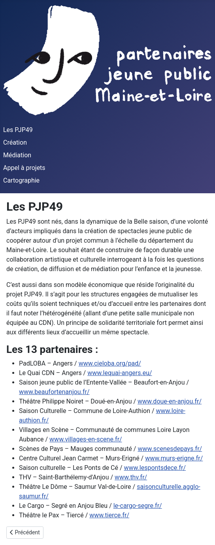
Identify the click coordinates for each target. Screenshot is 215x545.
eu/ (147, 373)
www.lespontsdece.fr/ (155, 467)
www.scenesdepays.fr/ (170, 449)
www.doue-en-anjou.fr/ (170, 401)
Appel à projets (24, 168)
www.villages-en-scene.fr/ (85, 439)
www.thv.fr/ (131, 477)
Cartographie (21, 180)
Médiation (17, 155)
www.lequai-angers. (115, 373)
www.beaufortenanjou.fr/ (54, 392)
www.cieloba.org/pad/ (110, 363)
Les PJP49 (18, 130)
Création (15, 142)
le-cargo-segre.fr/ (137, 505)
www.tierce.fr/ (109, 515)
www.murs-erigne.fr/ (174, 458)
